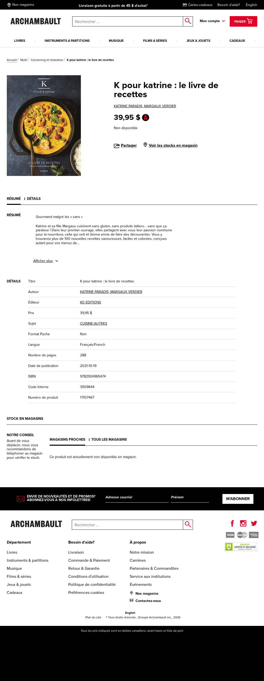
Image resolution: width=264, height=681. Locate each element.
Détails (34, 198)
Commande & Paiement (89, 560)
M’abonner (238, 499)
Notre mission (142, 552)
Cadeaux (237, 40)
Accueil (12, 60)
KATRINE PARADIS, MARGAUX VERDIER (145, 106)
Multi (23, 60)
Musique (116, 40)
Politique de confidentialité (92, 584)
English (251, 5)
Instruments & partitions (67, 40)
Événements (141, 584)
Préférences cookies (86, 592)
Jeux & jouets (198, 40)
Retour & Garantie (84, 568)
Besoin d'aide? (228, 5)
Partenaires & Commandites (154, 568)
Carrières (138, 560)
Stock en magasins (25, 418)
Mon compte (210, 20)
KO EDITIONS (90, 302)
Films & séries (155, 40)
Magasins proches (67, 439)
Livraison (76, 552)
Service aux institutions (150, 576)
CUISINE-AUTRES (93, 323)
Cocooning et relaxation (47, 60)
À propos (138, 542)
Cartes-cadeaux (197, 5)
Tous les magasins (109, 439)
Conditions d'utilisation (88, 576)
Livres (19, 40)
